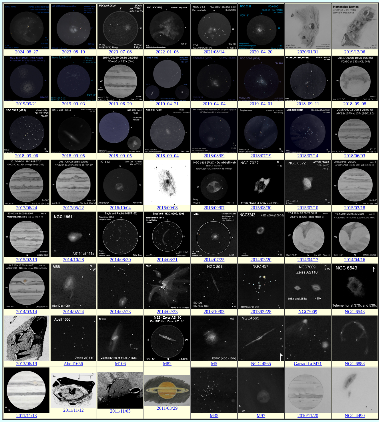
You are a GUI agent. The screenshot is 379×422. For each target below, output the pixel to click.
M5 (214, 363)
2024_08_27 (26, 51)
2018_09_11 (307, 103)
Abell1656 (73, 363)
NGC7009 (307, 311)
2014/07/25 (214, 259)
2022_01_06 (167, 51)
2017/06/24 (26, 207)
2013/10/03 (214, 311)
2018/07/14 (308, 155)
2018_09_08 (354, 103)
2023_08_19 (73, 51)
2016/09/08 (167, 207)
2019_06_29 (120, 103)
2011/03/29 (167, 408)
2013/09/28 (261, 311)
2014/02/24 (73, 311)
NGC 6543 (355, 311)
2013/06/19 (26, 363)
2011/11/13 (26, 415)
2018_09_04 (167, 155)
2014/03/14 (26, 311)
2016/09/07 (214, 207)
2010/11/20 (308, 415)
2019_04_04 (214, 103)
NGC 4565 (261, 363)
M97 (261, 415)
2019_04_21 (167, 103)
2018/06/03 (354, 155)
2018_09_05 (73, 155)
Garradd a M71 (308, 363)
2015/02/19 (26, 259)
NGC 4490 (355, 415)
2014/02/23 (120, 311)
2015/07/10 (308, 207)
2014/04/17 (308, 259)
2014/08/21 (167, 259)
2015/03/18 (354, 207)
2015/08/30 (261, 207)
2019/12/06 (354, 51)
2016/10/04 (120, 207)
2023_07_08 (120, 51)
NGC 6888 (355, 363)
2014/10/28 (73, 259)
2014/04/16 (354, 259)
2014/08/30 (120, 259)
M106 (120, 363)
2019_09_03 (73, 103)
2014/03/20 (261, 259)
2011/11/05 (120, 411)
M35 (214, 415)
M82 (167, 363)
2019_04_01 (261, 103)
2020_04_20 (261, 51)
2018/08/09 (214, 155)
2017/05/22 (73, 207)
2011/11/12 (73, 410)
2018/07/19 (261, 155)
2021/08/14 (214, 51)
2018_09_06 (26, 155)
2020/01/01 (308, 51)
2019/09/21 (26, 103)
